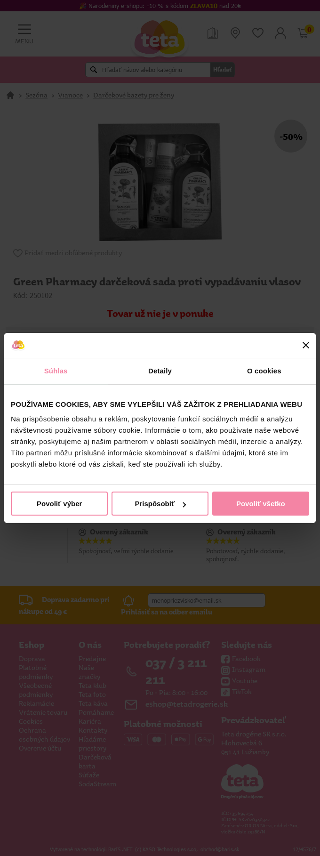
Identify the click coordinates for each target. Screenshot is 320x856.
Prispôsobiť (160, 504)
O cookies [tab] (264, 371)
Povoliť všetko (260, 504)
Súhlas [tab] (56, 371)
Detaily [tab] (160, 371)
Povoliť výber (59, 504)
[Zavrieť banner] (306, 345)
